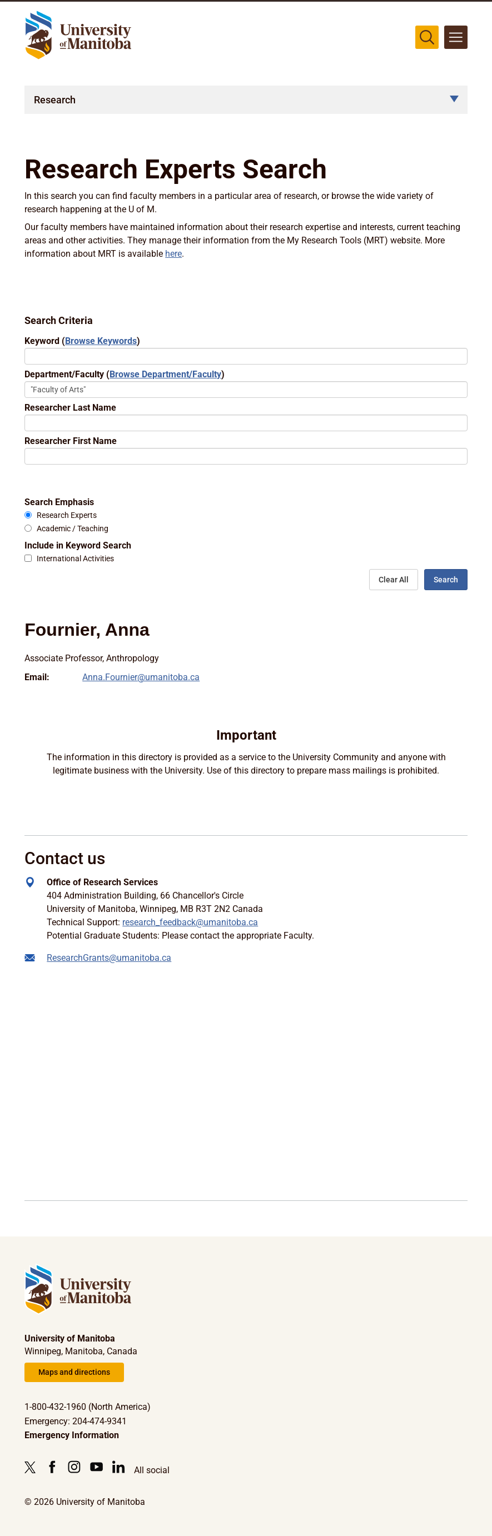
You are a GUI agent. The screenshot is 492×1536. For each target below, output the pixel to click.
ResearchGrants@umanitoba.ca (109, 957)
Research (55, 100)
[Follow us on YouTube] (96, 1466)
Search (446, 579)
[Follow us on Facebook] (52, 1466)
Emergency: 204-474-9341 (75, 1421)
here (173, 253)
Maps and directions (74, 1372)
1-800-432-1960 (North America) (87, 1407)
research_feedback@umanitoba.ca (190, 922)
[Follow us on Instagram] (74, 1466)
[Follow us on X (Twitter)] (32, 1467)
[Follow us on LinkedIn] (118, 1466)
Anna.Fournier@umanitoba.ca (141, 677)
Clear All (394, 579)
